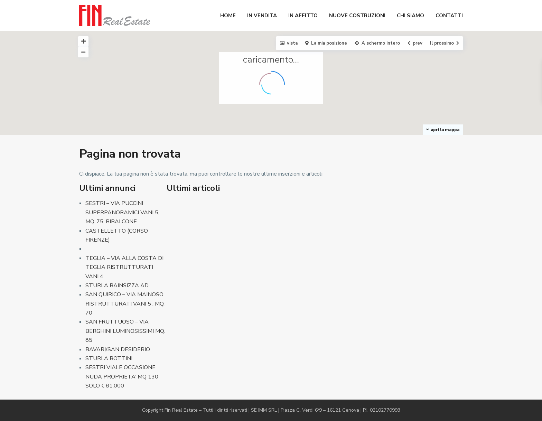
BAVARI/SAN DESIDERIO (117, 349)
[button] (251, 43)
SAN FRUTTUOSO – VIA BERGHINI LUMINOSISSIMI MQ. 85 (125, 331)
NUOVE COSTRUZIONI (357, 15)
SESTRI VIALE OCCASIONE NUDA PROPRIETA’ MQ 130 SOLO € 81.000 (121, 377)
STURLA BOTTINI (108, 358)
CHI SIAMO (410, 15)
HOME (228, 15)
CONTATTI (449, 15)
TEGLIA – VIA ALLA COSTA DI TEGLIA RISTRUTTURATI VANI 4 (124, 267)
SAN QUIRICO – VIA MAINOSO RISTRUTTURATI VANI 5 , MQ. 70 (125, 304)
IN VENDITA (262, 15)
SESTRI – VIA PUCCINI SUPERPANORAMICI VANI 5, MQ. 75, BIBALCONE (122, 212)
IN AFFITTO (303, 15)
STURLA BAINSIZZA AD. (117, 285)
